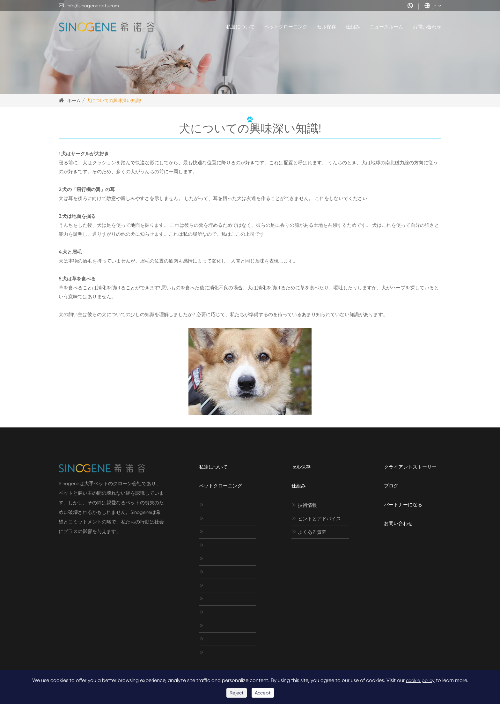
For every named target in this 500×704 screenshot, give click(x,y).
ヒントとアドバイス (316, 519)
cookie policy (420, 680)
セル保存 (326, 27)
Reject (237, 693)
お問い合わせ (427, 27)
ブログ (391, 486)
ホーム (74, 100)
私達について (240, 27)
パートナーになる (403, 505)
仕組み (353, 27)
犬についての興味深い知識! (113, 100)
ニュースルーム (386, 27)
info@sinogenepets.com (89, 6)
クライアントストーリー (410, 467)
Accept (263, 693)
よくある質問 (309, 532)
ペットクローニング (285, 27)
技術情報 (304, 505)
